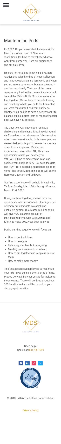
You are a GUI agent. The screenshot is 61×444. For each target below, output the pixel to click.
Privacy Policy (30, 410)
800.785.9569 (36, 350)
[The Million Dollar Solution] (30, 12)
